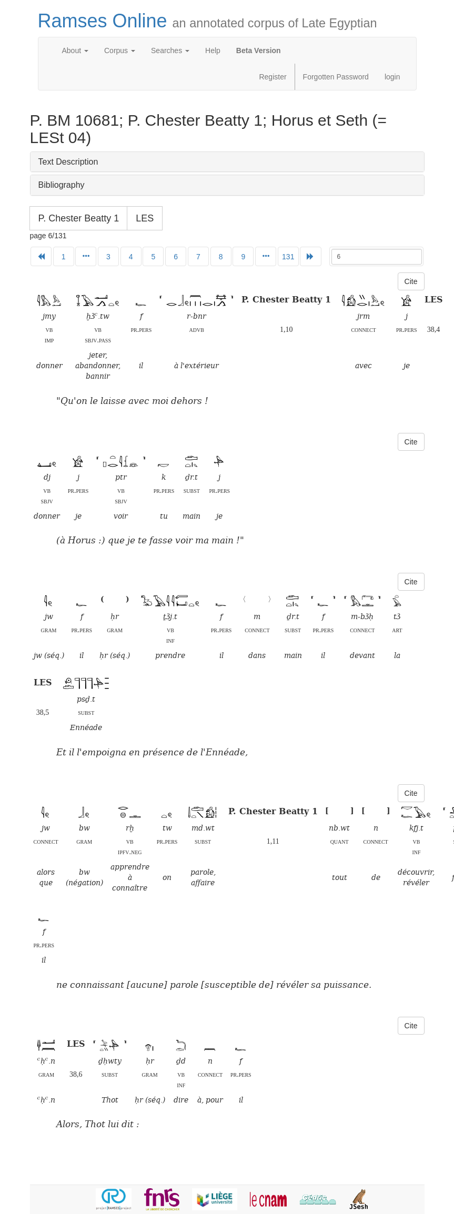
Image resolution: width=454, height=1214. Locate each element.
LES (145, 218)
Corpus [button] (119, 50)
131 (288, 256)
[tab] (227, 162)
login (392, 77)
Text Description (68, 161)
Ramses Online (207, 21)
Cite (411, 281)
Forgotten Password (336, 77)
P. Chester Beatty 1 (78, 218)
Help (212, 50)
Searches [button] (170, 50)
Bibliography (61, 184)
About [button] (75, 50)
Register (272, 77)
